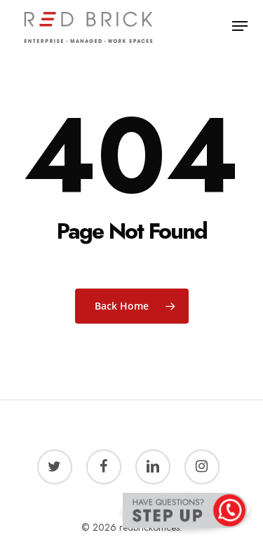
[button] (240, 26)
